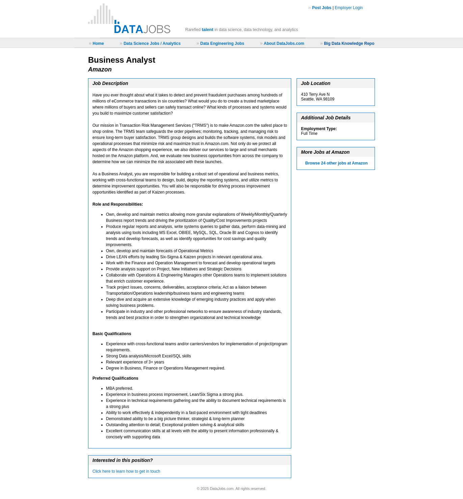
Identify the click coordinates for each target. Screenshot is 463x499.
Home (98, 43)
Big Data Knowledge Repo (349, 43)
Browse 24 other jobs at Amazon (336, 163)
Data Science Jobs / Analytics (152, 43)
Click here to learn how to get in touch (126, 471)
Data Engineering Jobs (222, 43)
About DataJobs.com (284, 43)
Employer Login (349, 7)
